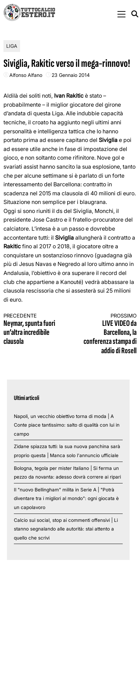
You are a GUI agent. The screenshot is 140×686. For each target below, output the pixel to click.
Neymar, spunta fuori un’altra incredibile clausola (33, 329)
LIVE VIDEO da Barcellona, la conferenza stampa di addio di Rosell (107, 334)
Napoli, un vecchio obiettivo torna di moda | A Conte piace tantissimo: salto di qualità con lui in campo (67, 425)
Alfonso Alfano (25, 75)
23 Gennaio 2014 (71, 75)
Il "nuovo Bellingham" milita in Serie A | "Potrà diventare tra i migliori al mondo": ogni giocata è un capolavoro (66, 498)
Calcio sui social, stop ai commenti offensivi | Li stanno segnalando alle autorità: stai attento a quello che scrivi (66, 529)
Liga (11, 46)
